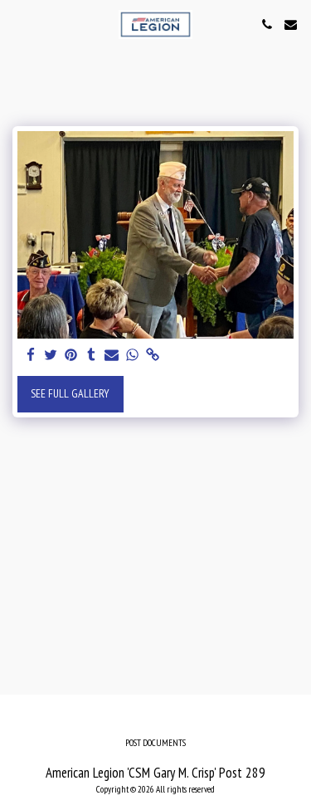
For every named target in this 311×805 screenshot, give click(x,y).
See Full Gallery (70, 393)
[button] (18, 24)
